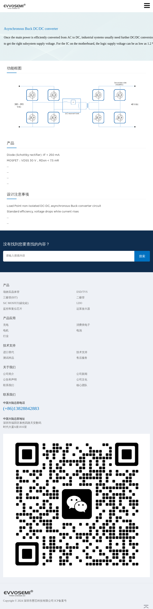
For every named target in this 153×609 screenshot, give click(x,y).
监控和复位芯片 (12, 308)
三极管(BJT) (10, 297)
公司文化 (81, 379)
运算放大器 (83, 308)
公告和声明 (10, 379)
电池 (79, 330)
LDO (79, 303)
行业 (6, 336)
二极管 (80, 297)
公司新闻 (81, 374)
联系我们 (8, 385)
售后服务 (81, 357)
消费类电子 (83, 324)
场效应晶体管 (11, 291)
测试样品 (8, 357)
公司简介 (8, 374)
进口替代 (8, 352)
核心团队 (81, 385)
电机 (6, 330)
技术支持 (81, 352)
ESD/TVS (81, 291)
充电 (6, 324)
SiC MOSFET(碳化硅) (16, 303)
